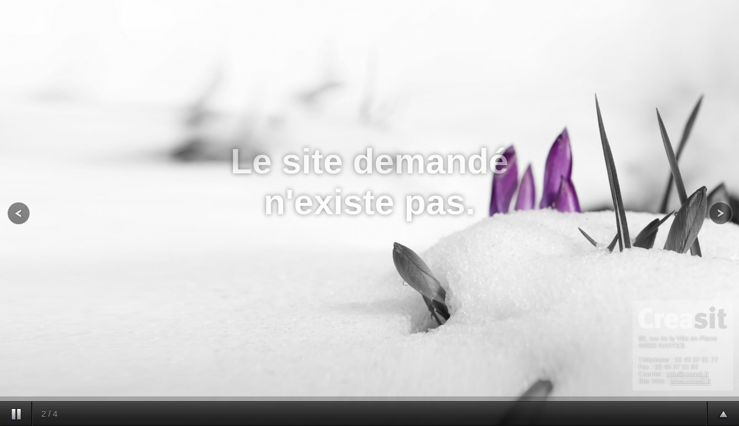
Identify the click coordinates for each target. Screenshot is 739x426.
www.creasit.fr (690, 381)
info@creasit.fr (688, 373)
